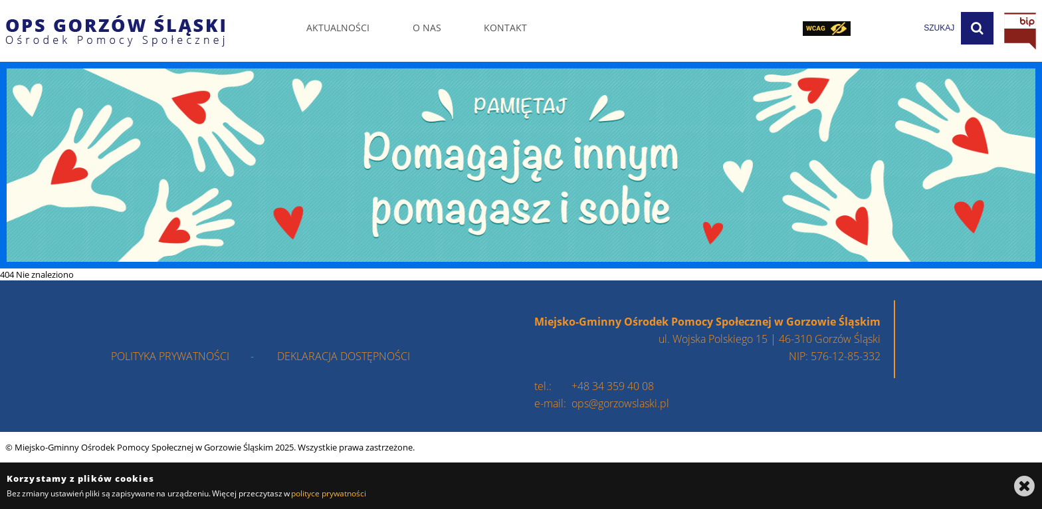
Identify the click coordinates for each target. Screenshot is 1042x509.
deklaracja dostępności (343, 356)
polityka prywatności (170, 356)
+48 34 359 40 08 (613, 386)
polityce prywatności (328, 493)
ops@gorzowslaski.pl (620, 403)
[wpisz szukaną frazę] (906, 28)
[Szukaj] (977, 28)
